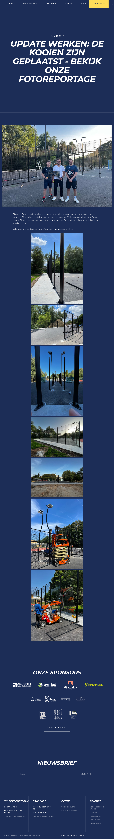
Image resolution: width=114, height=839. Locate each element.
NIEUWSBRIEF (96, 816)
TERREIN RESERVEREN (14, 816)
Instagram (95, 823)
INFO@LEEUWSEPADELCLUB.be (25, 835)
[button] (30, 4)
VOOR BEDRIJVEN (69, 810)
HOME (12, 4)
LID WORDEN (99, 4)
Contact (94, 812)
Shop (83, 4)
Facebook (95, 820)
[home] (3, 4)
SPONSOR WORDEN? (57, 727)
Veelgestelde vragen (97, 808)
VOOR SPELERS (68, 807)
